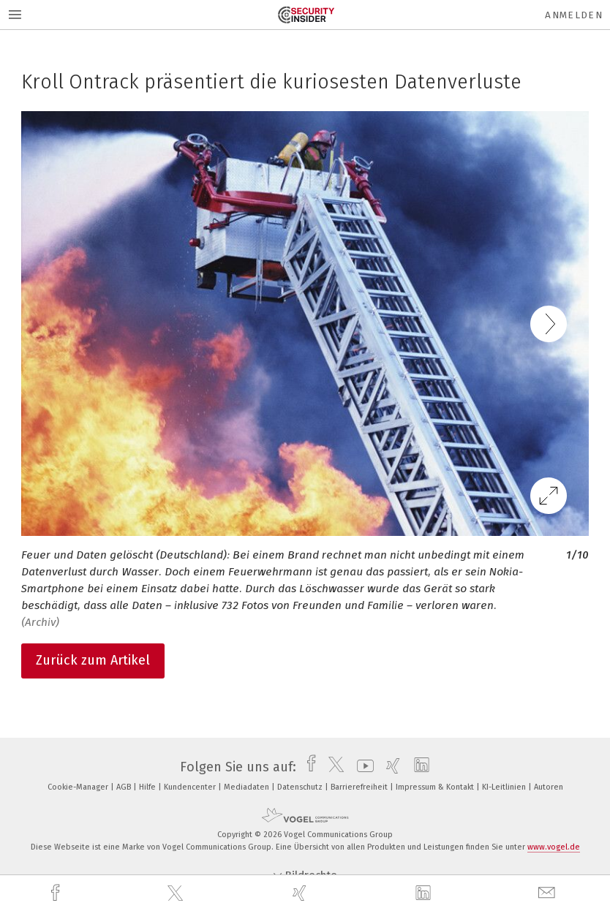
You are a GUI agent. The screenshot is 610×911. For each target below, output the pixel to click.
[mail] (548, 893)
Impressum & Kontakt (436, 787)
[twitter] (177, 893)
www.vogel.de (553, 847)
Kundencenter (191, 787)
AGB (124, 787)
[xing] (301, 893)
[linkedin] (425, 893)
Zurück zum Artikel (93, 660)
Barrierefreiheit (360, 787)
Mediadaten (247, 787)
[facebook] (57, 893)
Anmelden (574, 15)
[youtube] (362, 767)
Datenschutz (301, 787)
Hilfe (148, 787)
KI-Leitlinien (505, 787)
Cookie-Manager (79, 787)
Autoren (548, 787)
